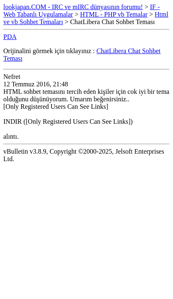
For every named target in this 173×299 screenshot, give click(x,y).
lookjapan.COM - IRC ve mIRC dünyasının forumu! (73, 6)
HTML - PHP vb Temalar (114, 14)
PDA (10, 36)
